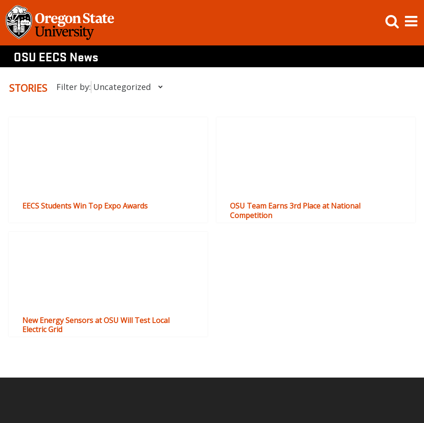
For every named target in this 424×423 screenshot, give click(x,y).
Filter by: (73, 86)
